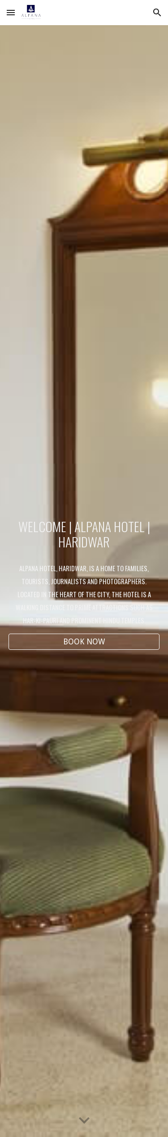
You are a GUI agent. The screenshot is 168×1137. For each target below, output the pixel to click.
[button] (11, 12)
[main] (84, 534)
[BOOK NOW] (84, 642)
